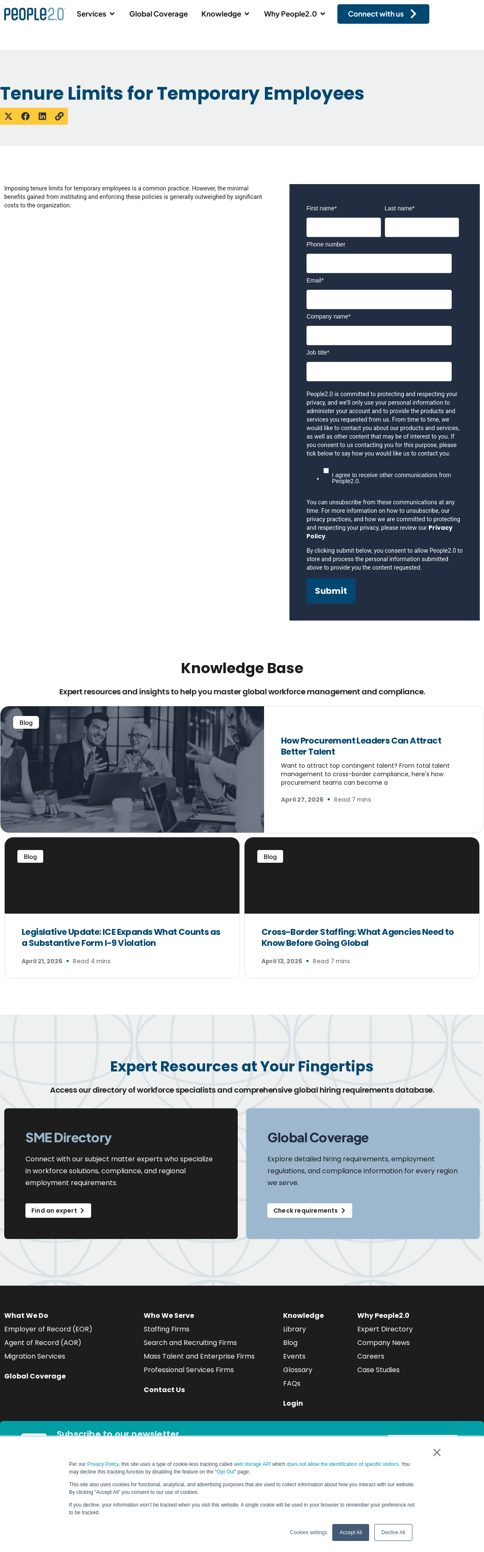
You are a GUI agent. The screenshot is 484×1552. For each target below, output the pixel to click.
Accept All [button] (350, 1532)
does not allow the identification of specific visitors (342, 1464)
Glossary (297, 1370)
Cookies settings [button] (308, 1532)
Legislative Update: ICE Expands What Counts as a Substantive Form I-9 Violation (121, 937)
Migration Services (34, 1356)
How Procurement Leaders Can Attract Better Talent (361, 746)
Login (293, 1403)
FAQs (291, 1383)
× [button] (437, 1452)
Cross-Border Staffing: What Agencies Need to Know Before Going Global (357, 937)
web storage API (253, 1464)
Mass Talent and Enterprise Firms (199, 1356)
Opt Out (225, 1472)
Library (294, 1329)
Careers (370, 1356)
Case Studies (378, 1370)
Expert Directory (385, 1329)
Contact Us (164, 1390)
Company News (383, 1343)
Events (294, 1356)
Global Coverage (35, 1376)
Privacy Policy (103, 1464)
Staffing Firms (166, 1329)
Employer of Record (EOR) (48, 1329)
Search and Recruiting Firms (190, 1343)
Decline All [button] (393, 1532)
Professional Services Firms (189, 1370)
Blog (290, 1343)
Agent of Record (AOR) (42, 1343)
